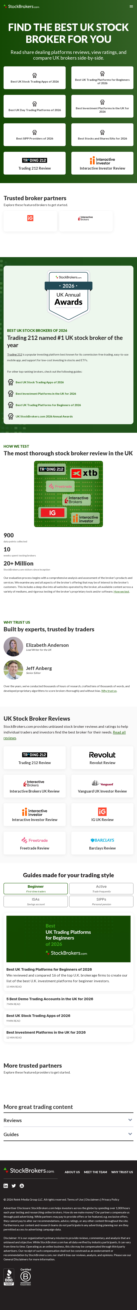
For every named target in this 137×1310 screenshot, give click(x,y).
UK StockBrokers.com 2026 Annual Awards (40, 416)
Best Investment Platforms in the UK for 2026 (102, 106)
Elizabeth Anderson (47, 645)
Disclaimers (92, 1199)
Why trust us (109, 690)
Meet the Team (95, 1172)
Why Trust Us (122, 1172)
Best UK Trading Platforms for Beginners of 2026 (102, 78)
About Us (72, 1172)
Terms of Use (75, 1199)
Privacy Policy (110, 1199)
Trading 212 (14, 354)
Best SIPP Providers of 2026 (34, 135)
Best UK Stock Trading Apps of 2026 (35, 78)
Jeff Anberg (39, 668)
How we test (121, 591)
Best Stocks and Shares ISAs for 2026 (102, 135)
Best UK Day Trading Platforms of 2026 (35, 106)
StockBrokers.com (21, 6)
